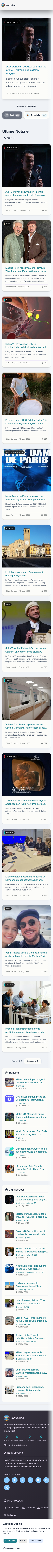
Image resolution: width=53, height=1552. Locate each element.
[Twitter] (22, 1480)
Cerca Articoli (12, 1507)
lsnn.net (11, 1530)
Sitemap (43, 1507)
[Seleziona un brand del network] (26, 1522)
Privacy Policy (14, 1540)
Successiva (32, 1061)
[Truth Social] (7, 1487)
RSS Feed (9, 138)
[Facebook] (7, 1480)
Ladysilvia (14, 1418)
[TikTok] (30, 1480)
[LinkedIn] (38, 1480)
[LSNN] (46, 1480)
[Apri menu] (49, 5)
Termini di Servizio (29, 1540)
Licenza (41, 1540)
